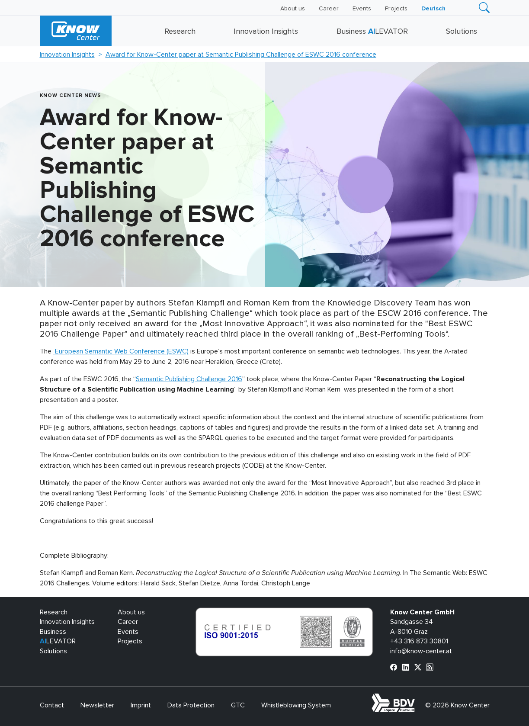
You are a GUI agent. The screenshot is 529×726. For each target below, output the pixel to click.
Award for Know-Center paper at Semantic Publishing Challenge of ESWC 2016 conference (241, 54)
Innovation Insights (266, 31)
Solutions (461, 31)
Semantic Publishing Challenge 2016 (189, 379)
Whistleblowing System (296, 705)
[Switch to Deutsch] (433, 9)
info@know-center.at (421, 651)
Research (180, 31)
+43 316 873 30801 (419, 641)
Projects (396, 9)
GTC (238, 705)
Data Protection (191, 705)
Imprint (141, 705)
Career (329, 9)
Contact (52, 705)
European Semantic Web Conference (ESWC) (121, 351)
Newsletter (97, 705)
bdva (416, 698)
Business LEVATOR (372, 31)
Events (362, 9)
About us (292, 9)
